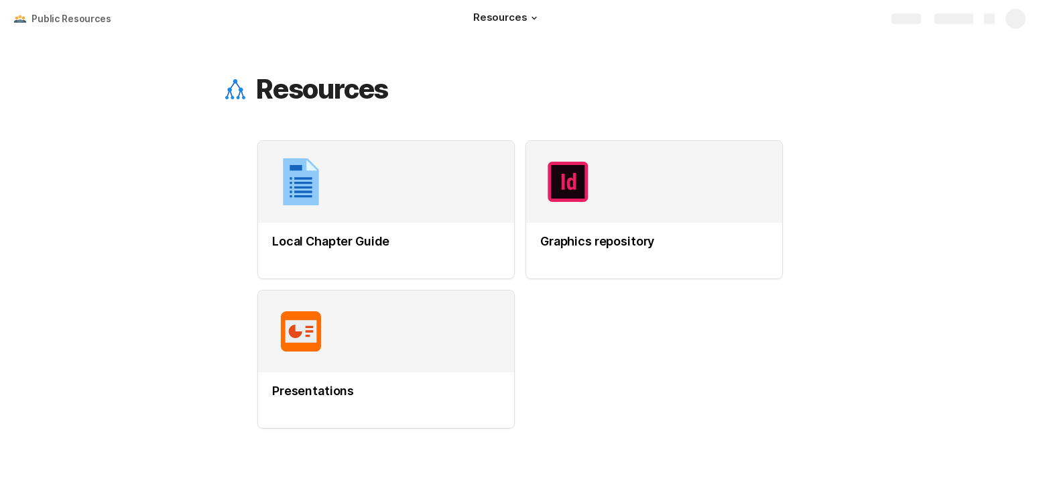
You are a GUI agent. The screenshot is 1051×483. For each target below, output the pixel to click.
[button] (534, 18)
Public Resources (71, 18)
